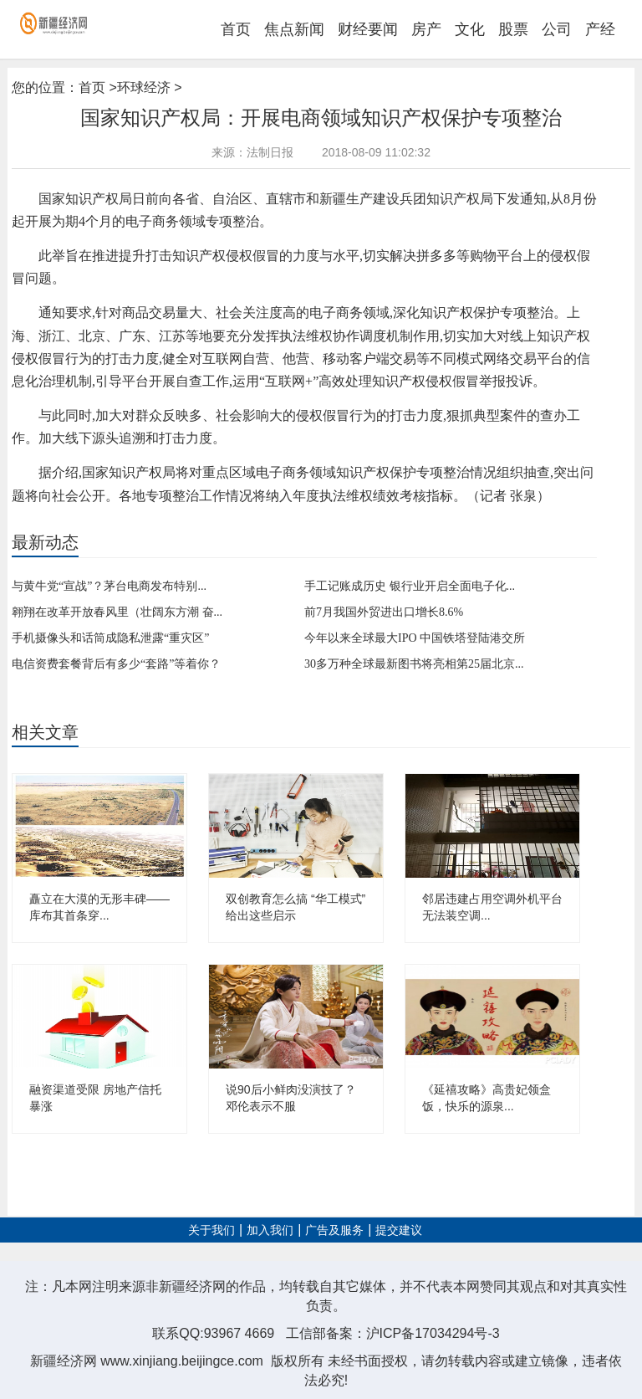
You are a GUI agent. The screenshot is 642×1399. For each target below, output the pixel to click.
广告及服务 (334, 1230)
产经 (600, 29)
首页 (236, 29)
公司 (557, 29)
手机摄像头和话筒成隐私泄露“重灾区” (110, 638)
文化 (470, 29)
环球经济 (144, 87)
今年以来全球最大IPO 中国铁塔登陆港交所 (414, 638)
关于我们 (211, 1230)
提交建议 (398, 1230)
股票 (513, 29)
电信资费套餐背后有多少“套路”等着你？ (116, 664)
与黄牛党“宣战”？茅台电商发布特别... (109, 586)
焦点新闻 (294, 29)
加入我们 (270, 1230)
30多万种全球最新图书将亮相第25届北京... (414, 664)
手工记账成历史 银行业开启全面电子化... (409, 586)
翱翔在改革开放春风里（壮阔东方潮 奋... (117, 612)
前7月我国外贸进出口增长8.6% (383, 612)
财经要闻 (368, 29)
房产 (426, 29)
